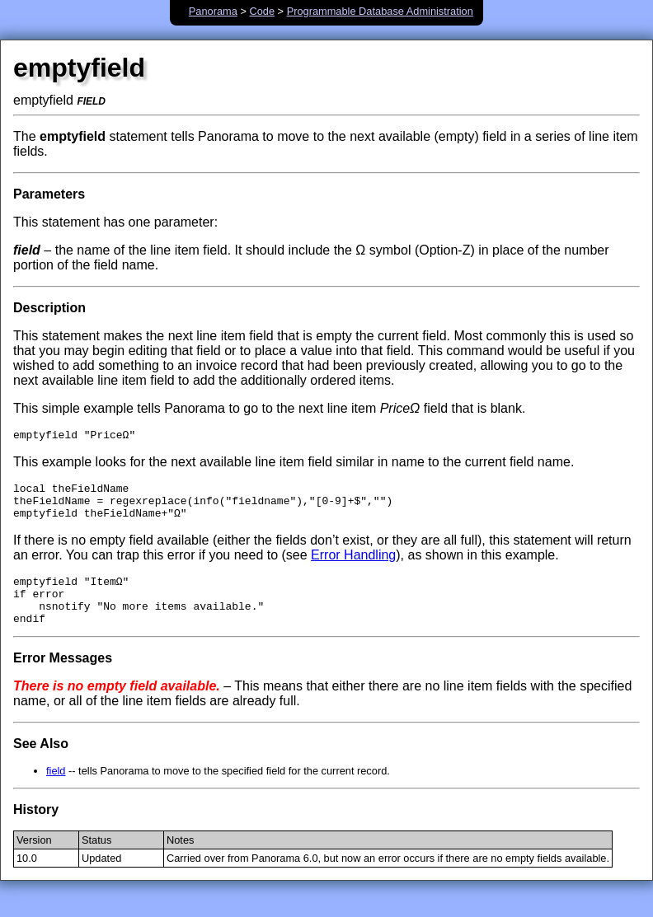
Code (262, 11)
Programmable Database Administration (380, 11)
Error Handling (353, 565)
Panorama (213, 11)
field (55, 790)
